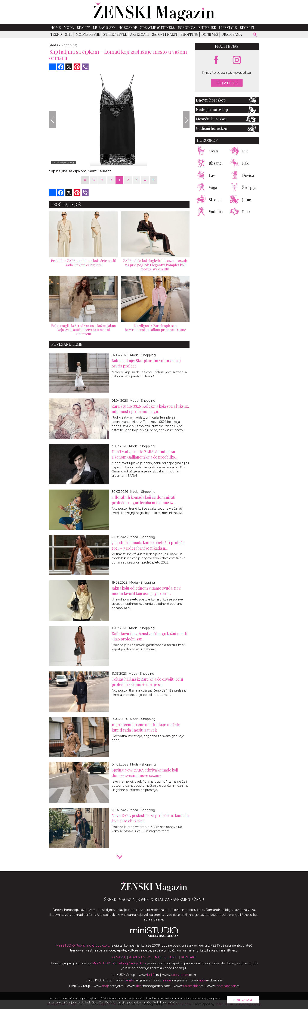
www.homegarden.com (148, 986)
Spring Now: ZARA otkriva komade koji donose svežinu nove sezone (145, 772)
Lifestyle (228, 27)
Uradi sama (231, 34)
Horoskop (127, 27)
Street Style (115, 34)
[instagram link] (237, 60)
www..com (179, 975)
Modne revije (88, 34)
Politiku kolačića (165, 1002)
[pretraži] (255, 35)
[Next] (186, 119)
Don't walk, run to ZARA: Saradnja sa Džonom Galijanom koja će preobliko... (145, 454)
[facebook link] (216, 60)
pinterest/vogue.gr (63, 162)
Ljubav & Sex (104, 27)
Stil (69, 34)
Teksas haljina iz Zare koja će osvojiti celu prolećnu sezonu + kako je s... (147, 682)
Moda (69, 27)
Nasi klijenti (166, 957)
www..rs (149, 975)
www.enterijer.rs (108, 986)
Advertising (140, 957)
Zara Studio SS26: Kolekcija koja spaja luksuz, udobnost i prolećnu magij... (150, 409)
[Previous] (52, 119)
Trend (56, 34)
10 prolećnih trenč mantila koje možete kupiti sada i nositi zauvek (146, 727)
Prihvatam (242, 1000)
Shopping (189, 34)
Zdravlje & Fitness (157, 27)
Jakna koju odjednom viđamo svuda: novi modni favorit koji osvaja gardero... (147, 591)
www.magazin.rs (133, 980)
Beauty (83, 27)
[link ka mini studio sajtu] (154, 936)
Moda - (55, 45)
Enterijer (207, 27)
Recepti (247, 27)
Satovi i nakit (165, 34)
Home (55, 27)
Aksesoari (139, 34)
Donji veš (209, 34)
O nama (119, 957)
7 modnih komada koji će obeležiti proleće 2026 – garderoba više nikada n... (148, 545)
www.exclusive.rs (207, 980)
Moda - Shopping (143, 355)
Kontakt (188, 957)
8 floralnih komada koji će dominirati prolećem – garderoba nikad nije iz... (143, 500)
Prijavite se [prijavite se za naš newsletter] (226, 83)
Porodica (186, 27)
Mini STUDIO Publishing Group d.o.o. (83, 945)
